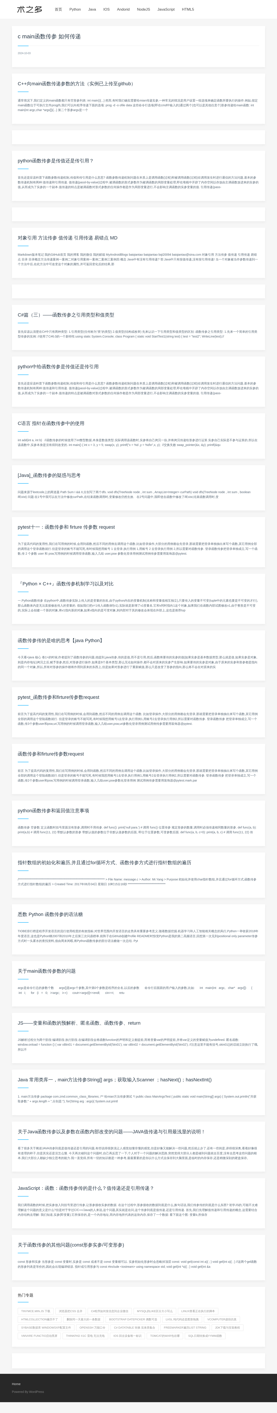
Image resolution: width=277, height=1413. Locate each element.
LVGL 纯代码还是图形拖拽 (182, 1319)
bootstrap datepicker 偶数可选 (133, 1319)
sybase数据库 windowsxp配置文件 (46, 1327)
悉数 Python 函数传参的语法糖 (50, 914)
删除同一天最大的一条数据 (83, 1319)
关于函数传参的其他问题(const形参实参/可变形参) (71, 1245)
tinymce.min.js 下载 (35, 1311)
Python (75, 9)
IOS (106, 9)
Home (16, 1384)
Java (92, 9)
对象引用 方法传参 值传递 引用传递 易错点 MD (68, 238)
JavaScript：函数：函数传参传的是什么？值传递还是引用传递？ (86, 1188)
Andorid (123, 9)
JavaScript (166, 9)
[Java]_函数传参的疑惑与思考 (49, 475)
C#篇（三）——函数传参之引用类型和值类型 (66, 315)
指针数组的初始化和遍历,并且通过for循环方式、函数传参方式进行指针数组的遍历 (104, 862)
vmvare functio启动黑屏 (39, 1335)
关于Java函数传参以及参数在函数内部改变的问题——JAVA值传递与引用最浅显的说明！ (112, 1131)
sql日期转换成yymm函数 (205, 1335)
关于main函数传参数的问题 (47, 971)
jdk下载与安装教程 (227, 1327)
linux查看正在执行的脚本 (198, 1311)
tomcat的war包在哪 (165, 1335)
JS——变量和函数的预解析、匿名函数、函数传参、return (79, 1023)
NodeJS (143, 9)
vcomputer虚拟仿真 (222, 1319)
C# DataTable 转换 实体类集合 (134, 1327)
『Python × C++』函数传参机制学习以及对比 (66, 583)
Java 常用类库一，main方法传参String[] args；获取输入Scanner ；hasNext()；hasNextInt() (115, 1079)
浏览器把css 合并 (70, 1311)
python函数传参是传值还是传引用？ (56, 160)
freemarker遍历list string (185, 1327)
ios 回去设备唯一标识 (127, 1335)
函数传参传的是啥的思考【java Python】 (61, 640)
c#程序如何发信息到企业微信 (110, 1311)
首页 (58, 9)
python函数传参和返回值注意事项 (53, 810)
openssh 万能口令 (92, 1327)
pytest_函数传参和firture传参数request (58, 697)
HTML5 (188, 9)
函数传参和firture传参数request (51, 754)
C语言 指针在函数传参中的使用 (51, 423)
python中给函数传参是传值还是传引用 (58, 366)
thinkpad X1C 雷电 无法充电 (85, 1335)
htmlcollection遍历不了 (39, 1319)
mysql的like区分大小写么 (155, 1311)
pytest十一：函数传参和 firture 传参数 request (66, 527)
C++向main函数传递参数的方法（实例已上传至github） (77, 83)
